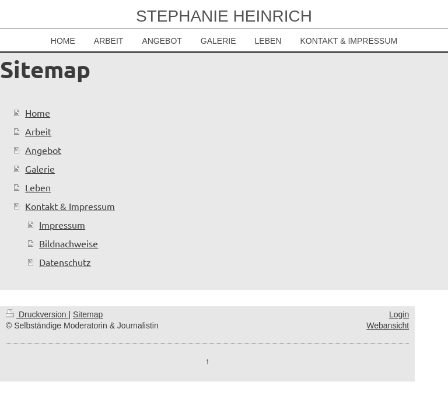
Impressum (62, 224)
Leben (38, 187)
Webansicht (387, 325)
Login (399, 314)
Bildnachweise (68, 243)
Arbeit (38, 131)
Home (37, 112)
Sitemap (88, 314)
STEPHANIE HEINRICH (224, 16)
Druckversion (37, 314)
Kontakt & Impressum (70, 206)
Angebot (43, 150)
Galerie (40, 168)
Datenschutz (65, 262)
